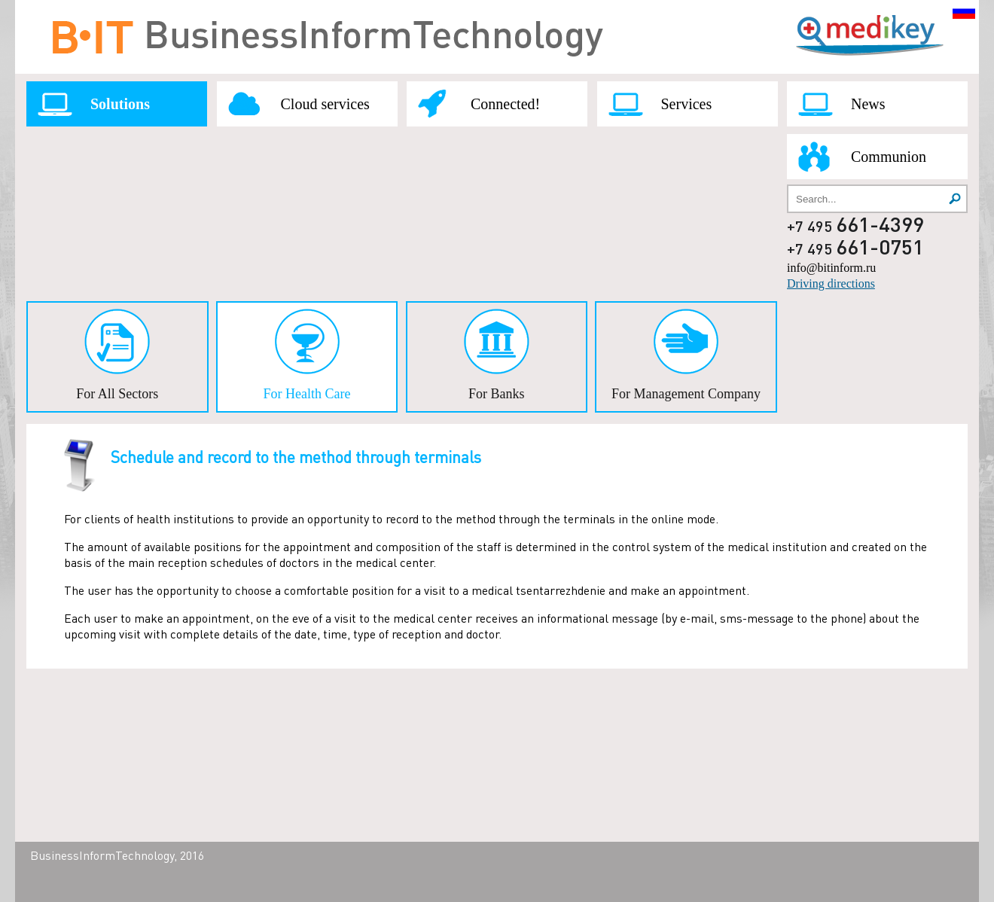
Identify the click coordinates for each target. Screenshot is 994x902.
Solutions (120, 104)
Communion (888, 156)
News (868, 104)
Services (686, 104)
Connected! (505, 104)
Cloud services (325, 104)
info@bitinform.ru (831, 267)
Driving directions (831, 283)
